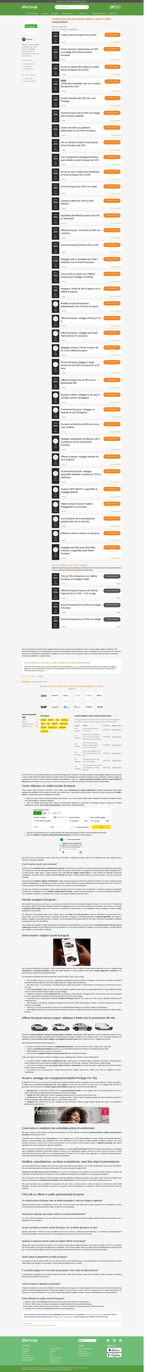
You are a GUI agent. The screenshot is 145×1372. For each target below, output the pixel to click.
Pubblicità (25, 1351)
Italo (57, 720)
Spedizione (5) (27, 69)
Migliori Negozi (69, 13)
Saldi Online (113, 13)
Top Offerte (55, 13)
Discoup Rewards (32, 13)
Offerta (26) (26, 66)
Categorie (84, 13)
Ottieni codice (112, 35)
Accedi (115, 7)
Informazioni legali (56, 1357)
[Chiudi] (142, 1)
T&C (51, 1355)
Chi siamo (25, 1348)
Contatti (52, 1351)
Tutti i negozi (26, 1355)
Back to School (83, 1355)
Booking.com (52, 727)
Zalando (50, 720)
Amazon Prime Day (84, 1353)
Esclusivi (45, 13)
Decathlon (44, 731)
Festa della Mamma (98, 13)
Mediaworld (64, 723)
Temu (48, 723)
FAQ (51, 1353)
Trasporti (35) (27, 79)
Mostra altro (71, 688)
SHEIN (43, 723)
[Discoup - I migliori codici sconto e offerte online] (29, 7)
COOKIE (76, 1368)
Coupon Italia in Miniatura (94, 1314)
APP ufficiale (37, 1007)
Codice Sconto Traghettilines (63, 1317)
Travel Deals (82, 1351)
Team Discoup (54, 1362)
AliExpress (64, 720)
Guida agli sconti (27, 1360)
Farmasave (62, 727)
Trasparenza (54, 1360)
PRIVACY (70, 1368)
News (24, 1353)
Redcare (55, 723)
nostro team (76, 666)
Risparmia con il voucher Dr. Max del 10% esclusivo (72, 1)
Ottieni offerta (112, 49)
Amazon (43, 720)
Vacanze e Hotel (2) (29, 81)
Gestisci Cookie (83, 1368)
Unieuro (43, 727)
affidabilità (42, 670)
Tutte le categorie (27, 1357)
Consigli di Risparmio (60, 22)
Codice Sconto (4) (28, 64)
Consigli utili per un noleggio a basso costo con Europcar (39, 1325)
